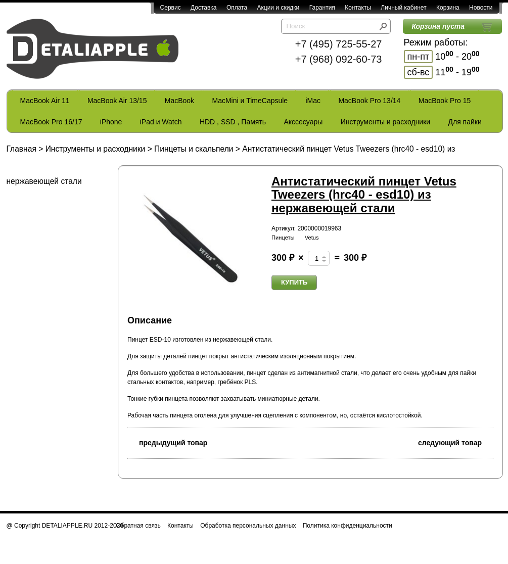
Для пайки (464, 122)
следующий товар (455, 442)
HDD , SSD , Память (233, 122)
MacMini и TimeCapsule (250, 101)
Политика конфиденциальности (347, 525)
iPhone (111, 122)
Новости (480, 7)
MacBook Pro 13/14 (369, 101)
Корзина (447, 7)
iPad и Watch (161, 122)
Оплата (236, 7)
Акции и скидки (278, 7)
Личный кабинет (403, 7)
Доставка (204, 7)
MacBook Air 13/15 (117, 101)
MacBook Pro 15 (445, 101)
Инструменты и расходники (385, 122)
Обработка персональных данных (248, 525)
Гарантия (322, 7)
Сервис (170, 7)
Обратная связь (138, 525)
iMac (313, 101)
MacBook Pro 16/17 (51, 122)
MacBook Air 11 (45, 101)
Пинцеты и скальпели (193, 149)
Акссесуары (303, 122)
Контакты (358, 7)
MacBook (179, 101)
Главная (21, 149)
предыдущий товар (167, 442)
